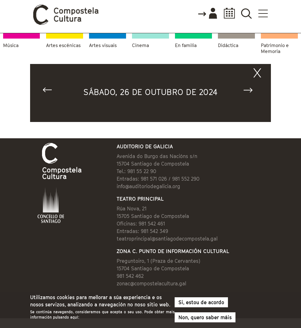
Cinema (140, 45)
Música (10, 45)
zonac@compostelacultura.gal (151, 283)
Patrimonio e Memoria (275, 48)
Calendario (227, 13)
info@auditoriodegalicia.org (148, 186)
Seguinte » (251, 91)
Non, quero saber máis (205, 319)
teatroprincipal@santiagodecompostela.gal (167, 238)
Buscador (246, 13)
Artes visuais (103, 45)
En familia (186, 45)
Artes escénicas (63, 45)
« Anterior (50, 91)
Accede (207, 14)
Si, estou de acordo (201, 304)
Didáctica (228, 45)
